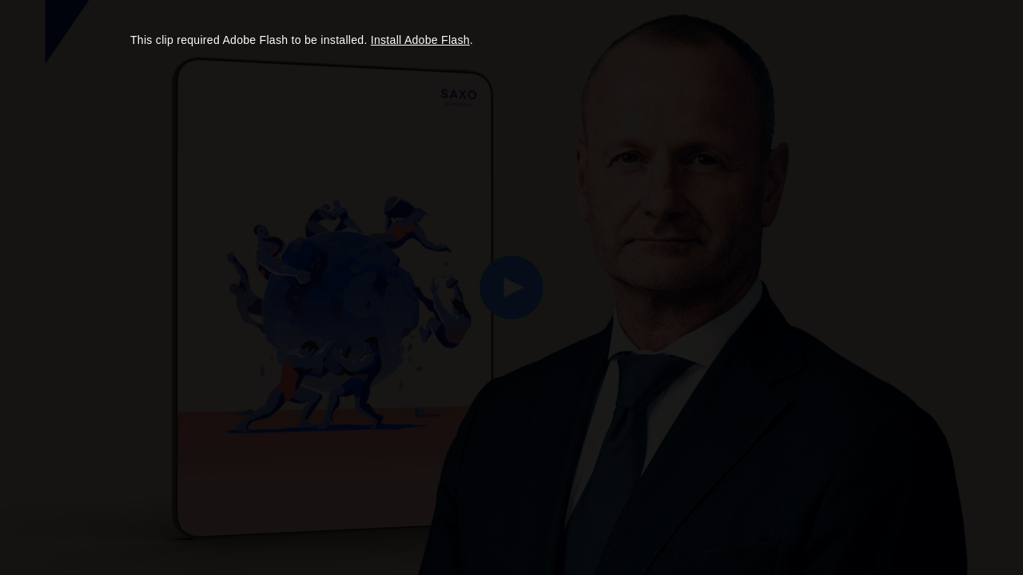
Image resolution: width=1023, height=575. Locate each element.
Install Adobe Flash (420, 40)
